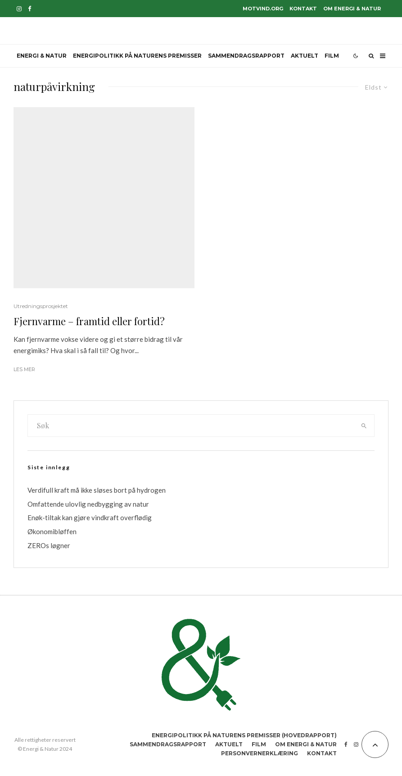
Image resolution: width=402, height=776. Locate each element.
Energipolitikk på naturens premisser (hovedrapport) (244, 735)
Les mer (24, 369)
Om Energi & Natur (352, 8)
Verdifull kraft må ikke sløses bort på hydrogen (96, 490)
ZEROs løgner (48, 545)
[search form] (190, 425)
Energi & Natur (42, 55)
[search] (363, 425)
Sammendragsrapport (246, 55)
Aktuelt (304, 55)
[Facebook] (30, 8)
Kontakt (303, 8)
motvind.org (263, 8)
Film (332, 55)
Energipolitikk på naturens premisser (137, 55)
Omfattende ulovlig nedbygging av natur (88, 504)
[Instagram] (19, 8)
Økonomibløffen (52, 531)
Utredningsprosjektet (41, 306)
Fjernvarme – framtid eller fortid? (89, 321)
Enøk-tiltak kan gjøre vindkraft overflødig (89, 517)
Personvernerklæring (259, 753)
